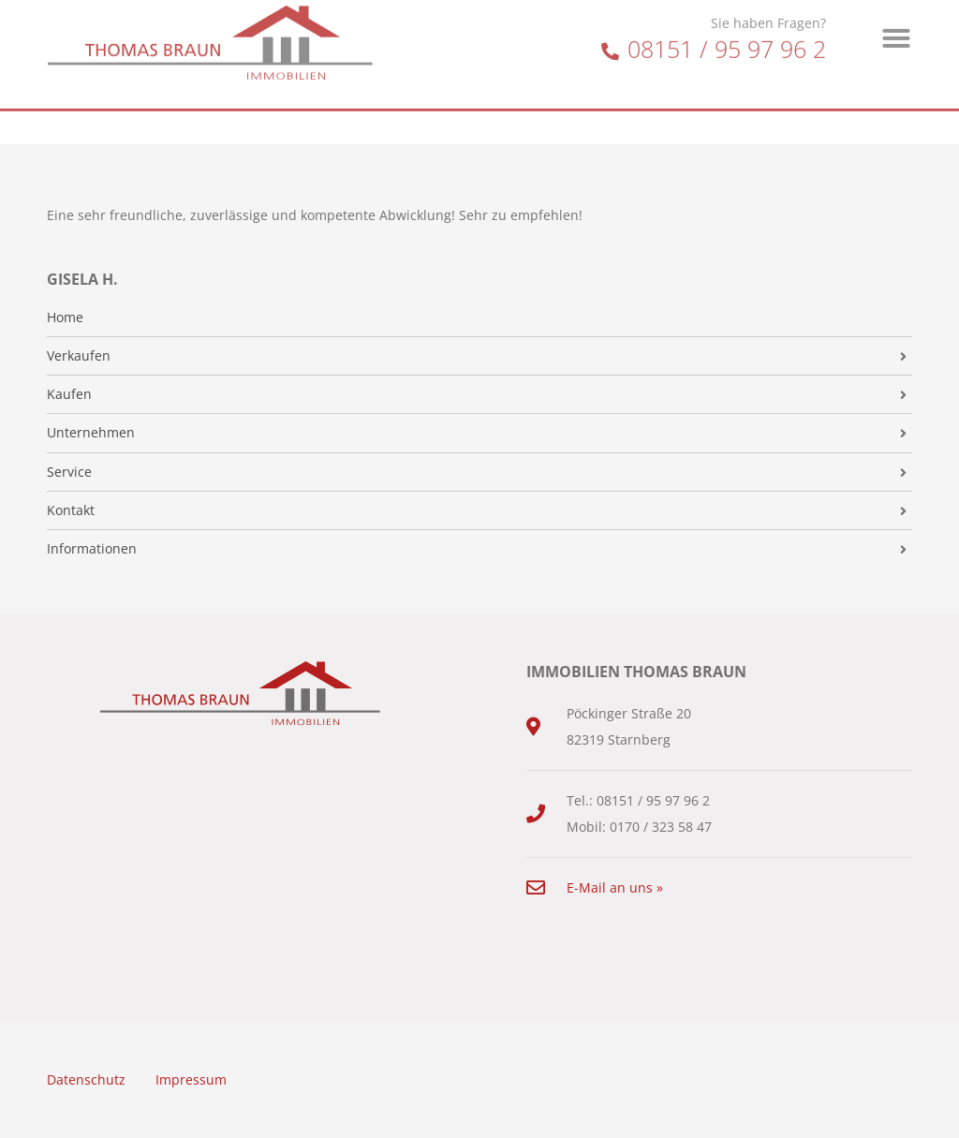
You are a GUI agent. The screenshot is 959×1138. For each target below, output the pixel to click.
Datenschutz (86, 1079)
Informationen (92, 548)
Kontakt (71, 510)
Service (69, 472)
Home (65, 317)
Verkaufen (79, 355)
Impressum (191, 1079)
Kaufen (69, 394)
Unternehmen (91, 432)
